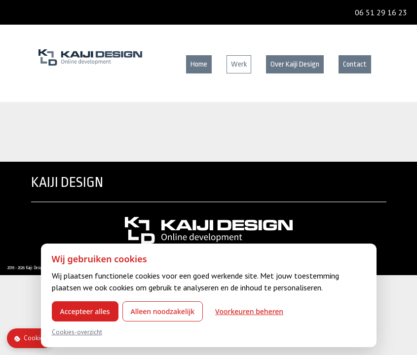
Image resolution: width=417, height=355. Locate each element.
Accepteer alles (85, 311)
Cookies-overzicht (77, 332)
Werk (239, 64)
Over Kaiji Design (294, 64)
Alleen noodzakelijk (163, 311)
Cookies (30, 338)
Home (198, 64)
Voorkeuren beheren (249, 311)
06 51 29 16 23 (381, 12)
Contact (355, 64)
